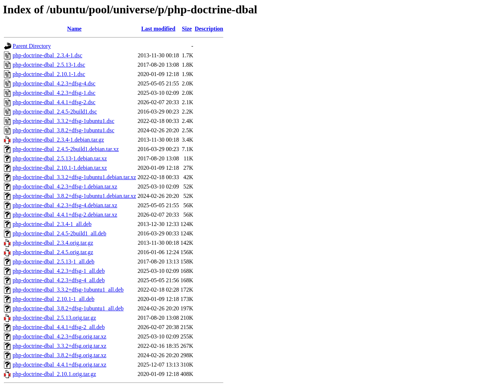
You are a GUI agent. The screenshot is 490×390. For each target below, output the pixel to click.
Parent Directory (32, 46)
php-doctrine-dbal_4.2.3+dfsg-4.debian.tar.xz (65, 205)
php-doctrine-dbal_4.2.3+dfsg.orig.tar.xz (59, 336)
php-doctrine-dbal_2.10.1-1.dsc (49, 74)
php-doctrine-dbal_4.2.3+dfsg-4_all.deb (59, 280)
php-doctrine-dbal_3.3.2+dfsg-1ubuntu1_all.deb (68, 290)
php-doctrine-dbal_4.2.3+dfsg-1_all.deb (59, 271)
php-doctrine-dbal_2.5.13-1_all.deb (53, 261)
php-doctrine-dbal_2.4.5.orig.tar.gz (53, 252)
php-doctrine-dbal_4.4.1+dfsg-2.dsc (54, 102)
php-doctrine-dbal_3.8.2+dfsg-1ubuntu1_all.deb (68, 308)
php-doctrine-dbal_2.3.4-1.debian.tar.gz (58, 140)
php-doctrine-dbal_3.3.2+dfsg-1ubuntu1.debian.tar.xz (74, 177)
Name (74, 29)
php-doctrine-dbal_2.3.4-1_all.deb (52, 224)
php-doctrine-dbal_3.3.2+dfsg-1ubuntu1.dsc (63, 121)
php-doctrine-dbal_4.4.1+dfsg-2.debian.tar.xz (65, 215)
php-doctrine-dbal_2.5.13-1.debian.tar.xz (60, 158)
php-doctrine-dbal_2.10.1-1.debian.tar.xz (60, 168)
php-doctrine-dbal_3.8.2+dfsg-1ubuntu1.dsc (63, 130)
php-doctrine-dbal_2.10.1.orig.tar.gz (54, 374)
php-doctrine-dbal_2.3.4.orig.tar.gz (53, 243)
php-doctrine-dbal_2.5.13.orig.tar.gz (54, 318)
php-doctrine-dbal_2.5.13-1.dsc (49, 65)
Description (209, 29)
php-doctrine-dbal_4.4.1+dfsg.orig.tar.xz (59, 365)
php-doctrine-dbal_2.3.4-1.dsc (47, 55)
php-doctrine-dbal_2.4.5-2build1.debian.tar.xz (66, 149)
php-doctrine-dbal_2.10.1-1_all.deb (53, 299)
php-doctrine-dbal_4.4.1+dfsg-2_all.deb (59, 327)
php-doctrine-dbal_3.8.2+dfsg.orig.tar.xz (59, 355)
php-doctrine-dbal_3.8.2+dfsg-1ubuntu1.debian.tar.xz (74, 196)
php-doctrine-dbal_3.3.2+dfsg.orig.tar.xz (59, 346)
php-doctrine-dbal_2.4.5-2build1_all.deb (59, 233)
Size (187, 29)
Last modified (158, 29)
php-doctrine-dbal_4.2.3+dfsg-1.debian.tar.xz (65, 186)
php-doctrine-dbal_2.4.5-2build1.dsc (55, 111)
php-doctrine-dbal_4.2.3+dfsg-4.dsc (54, 83)
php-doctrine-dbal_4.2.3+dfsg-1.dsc (54, 93)
